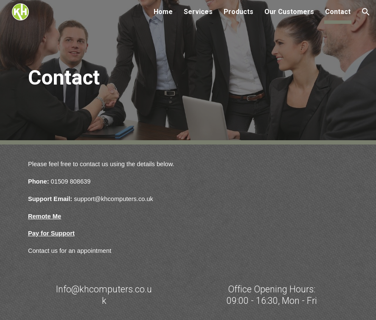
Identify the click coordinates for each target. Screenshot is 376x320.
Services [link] (198, 12)
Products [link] (238, 12)
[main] (90, 72)
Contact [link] (338, 12)
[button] (366, 12)
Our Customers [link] (289, 12)
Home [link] (163, 12)
